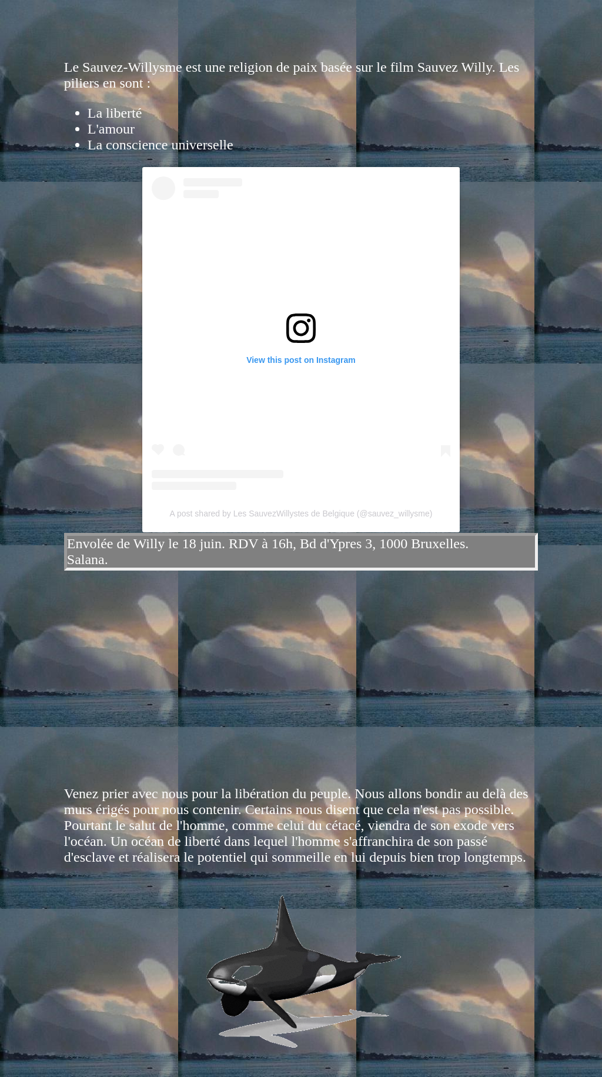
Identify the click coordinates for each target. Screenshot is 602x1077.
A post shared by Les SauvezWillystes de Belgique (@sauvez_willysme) (301, 513)
